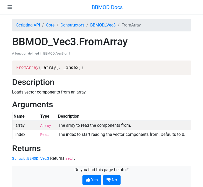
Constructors (72, 25)
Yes (92, 179)
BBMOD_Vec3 (103, 25)
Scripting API (28, 25)
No (112, 179)
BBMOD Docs (107, 7)
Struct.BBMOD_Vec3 (30, 159)
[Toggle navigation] (10, 7)
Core (50, 25)
